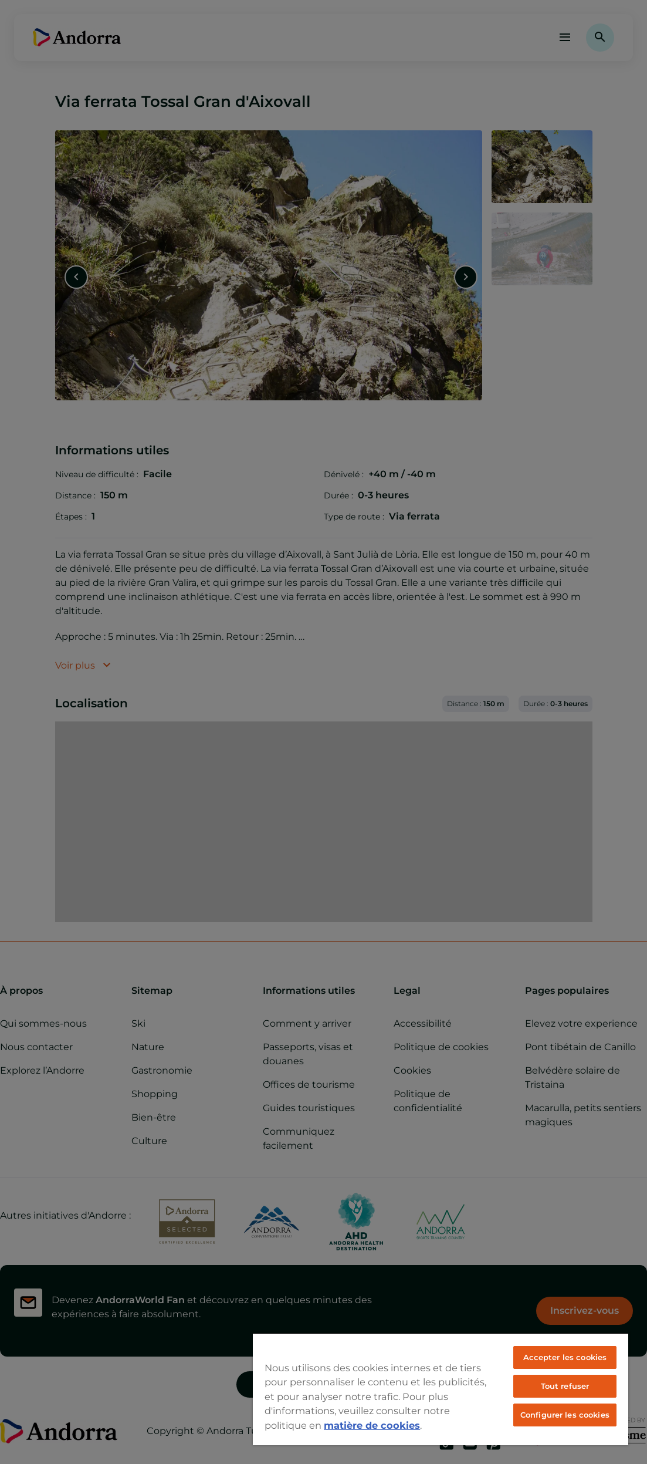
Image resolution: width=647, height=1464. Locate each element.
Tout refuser (565, 1386)
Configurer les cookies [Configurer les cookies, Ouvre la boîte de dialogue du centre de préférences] (564, 1414)
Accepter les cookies (565, 1357)
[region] (440, 1389)
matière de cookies (372, 1425)
